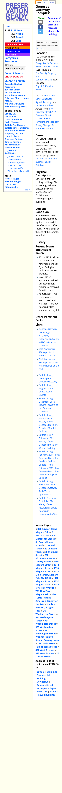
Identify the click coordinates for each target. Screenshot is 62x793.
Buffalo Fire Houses (15, 125)
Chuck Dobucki (14, 76)
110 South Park (12, 92)
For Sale (12, 54)
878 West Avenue (44, 653)
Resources (11, 61)
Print (52, 2)
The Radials (10, 116)
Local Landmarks (13, 119)
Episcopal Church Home (17, 98)
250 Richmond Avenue (45, 557)
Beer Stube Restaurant (46, 127)
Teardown (10, 86)
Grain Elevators (12, 122)
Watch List (14, 51)
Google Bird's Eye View (46, 63)
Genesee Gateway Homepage (48, 330)
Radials (54, 691)
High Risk (14, 47)
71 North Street (45, 534)
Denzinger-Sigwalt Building (44, 100)
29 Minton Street (47, 655)
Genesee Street (45, 684)
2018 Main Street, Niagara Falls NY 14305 (47, 574)
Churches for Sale (14, 139)
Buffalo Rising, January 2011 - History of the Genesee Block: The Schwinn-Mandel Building (49, 423)
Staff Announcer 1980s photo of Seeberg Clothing (47, 352)
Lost (18, 40)
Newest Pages (12, 178)
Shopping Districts (14, 133)
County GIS (10, 113)
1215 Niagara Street (46, 646)
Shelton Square (12, 147)
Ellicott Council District (46, 66)
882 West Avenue (44, 649)
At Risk (20, 34)
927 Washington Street (45, 632)
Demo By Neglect (13, 84)
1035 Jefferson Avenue (47, 586)
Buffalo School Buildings (17, 127)
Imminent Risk (15, 44)
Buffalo (41, 671)
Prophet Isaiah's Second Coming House (47, 638)
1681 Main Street (46, 643)
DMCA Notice (11, 187)
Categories (11, 58)
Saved (19, 37)
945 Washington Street (45, 612)
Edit (45, 2)
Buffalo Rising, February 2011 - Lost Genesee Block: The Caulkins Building (49, 456)
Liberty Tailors (43, 561)
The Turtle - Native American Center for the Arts (46, 599)
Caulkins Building (44, 105)
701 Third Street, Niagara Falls (44, 593)
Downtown (42, 681)
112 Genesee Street (45, 113)
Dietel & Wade (13, 159)
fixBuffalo (40, 49)
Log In (27, 190)
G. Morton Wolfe (15, 168)
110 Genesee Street (44, 110)
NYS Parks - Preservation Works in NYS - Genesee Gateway (49, 340)
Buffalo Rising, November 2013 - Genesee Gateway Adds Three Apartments (48, 488)
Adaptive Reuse (13, 144)
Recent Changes (13, 181)
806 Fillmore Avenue (15, 95)
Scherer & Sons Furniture (43, 120)
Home (8, 26)
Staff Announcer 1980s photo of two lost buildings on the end (49, 364)
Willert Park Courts (14, 103)
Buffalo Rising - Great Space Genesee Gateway (48, 378)
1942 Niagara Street (47, 566)
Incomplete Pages (46, 688)
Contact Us (10, 184)
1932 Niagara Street (47, 583)
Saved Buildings (46, 694)
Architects (10, 153)
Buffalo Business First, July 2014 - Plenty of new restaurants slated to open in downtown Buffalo (48, 506)
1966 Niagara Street (47, 563)
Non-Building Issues (15, 130)
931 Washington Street (45, 622)
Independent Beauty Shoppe (47, 123)
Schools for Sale (13, 141)
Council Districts (13, 136)
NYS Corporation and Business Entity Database (46, 162)
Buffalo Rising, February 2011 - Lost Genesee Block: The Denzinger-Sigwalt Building (49, 471)
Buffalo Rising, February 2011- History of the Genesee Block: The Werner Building (49, 441)
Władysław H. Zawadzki (18, 171)
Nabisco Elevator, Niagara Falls (45, 607)
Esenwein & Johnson (16, 162)
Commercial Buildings (43, 677)
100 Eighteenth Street (45, 537)
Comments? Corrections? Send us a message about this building (54, 26)
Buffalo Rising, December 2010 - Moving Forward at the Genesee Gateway (48, 405)
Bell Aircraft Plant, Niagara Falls (46, 530)
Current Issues (14, 73)
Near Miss (42, 691)
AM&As (8, 101)
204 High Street (12, 89)
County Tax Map (43, 79)
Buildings (16, 30)
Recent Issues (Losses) (16, 106)
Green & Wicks (14, 165)
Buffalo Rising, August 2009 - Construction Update (46, 390)
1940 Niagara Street (46, 579)
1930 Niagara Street (47, 570)
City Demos (10, 150)
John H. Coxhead (15, 156)
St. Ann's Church (15, 81)
